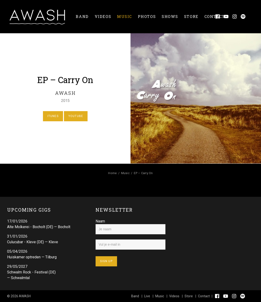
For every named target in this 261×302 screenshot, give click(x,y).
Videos (103, 16)
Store (191, 16)
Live (147, 296)
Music (124, 16)
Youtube (75, 116)
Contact (214, 16)
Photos (147, 16)
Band (82, 16)
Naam (100, 221)
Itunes (53, 116)
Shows (170, 16)
